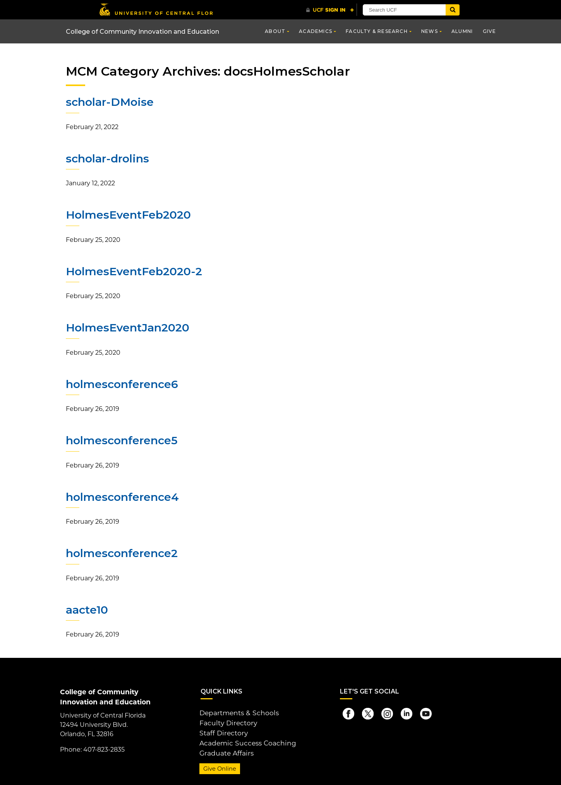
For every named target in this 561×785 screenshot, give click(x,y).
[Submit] (456, 10)
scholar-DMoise (109, 102)
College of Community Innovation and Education (142, 31)
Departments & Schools (236, 710)
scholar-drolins (107, 158)
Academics (315, 31)
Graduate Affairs (224, 747)
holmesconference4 (122, 495)
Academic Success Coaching (243, 738)
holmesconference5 (121, 439)
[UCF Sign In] (330, 10)
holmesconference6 (121, 383)
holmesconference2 (121, 551)
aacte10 (87, 607)
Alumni (462, 31)
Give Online (218, 763)
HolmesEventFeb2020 (127, 214)
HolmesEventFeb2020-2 (133, 270)
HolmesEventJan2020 (127, 326)
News (429, 31)
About (275, 31)
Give (489, 31)
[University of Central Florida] (156, 9)
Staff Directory (221, 729)
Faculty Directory (225, 719)
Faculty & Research (377, 31)
